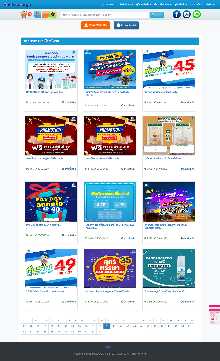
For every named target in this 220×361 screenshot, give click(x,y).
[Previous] (24, 320)
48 (169, 326)
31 (52, 326)
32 (59, 326)
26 (191, 320)
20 (150, 320)
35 (79, 326)
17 (129, 320)
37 (93, 326)
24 (177, 320)
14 (109, 320)
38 (100, 326)
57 (59, 331)
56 (52, 331)
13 (102, 320)
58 (66, 331)
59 (72, 331)
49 (175, 326)
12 (95, 320)
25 (184, 320)
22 (164, 320)
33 (66, 326)
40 (114, 326)
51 (189, 326)
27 (24, 326)
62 (93, 331)
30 (45, 326)
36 (86, 326)
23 (171, 320)
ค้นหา (157, 14)
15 (116, 320)
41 (121, 326)
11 (88, 320)
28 (31, 326)
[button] (124, 4)
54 (38, 331)
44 (141, 326)
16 (123, 320)
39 (107, 326)
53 (31, 331)
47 (162, 326)
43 (134, 326)
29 (38, 326)
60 (79, 331)
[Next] (99, 332)
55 (45, 331)
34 (72, 326)
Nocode (107, 4)
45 (148, 326)
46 (155, 326)
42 (127, 326)
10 (81, 320)
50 (182, 326)
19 (143, 320)
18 (136, 320)
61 (86, 331)
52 (24, 331)
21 (157, 320)
